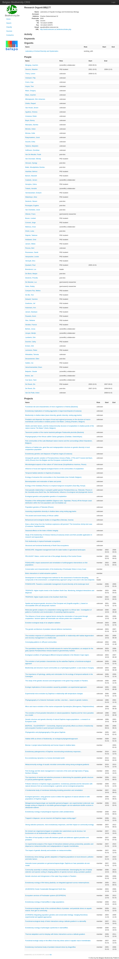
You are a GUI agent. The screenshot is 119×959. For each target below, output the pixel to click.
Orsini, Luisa (29, 231)
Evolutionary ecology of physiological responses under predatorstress (49, 812)
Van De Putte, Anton (32, 393)
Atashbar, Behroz (31, 171)
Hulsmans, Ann (30, 308)
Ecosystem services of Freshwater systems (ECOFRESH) (45, 895)
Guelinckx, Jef (30, 303)
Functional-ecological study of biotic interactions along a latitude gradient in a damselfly (55, 921)
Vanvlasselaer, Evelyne (33, 193)
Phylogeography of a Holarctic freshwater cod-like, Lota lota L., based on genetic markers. (56, 700)
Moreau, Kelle (30, 133)
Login (113, 2)
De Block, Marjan (31, 273)
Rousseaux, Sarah (31, 252)
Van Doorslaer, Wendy (33, 159)
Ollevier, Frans (30, 214)
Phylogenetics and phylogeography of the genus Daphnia (45, 732)
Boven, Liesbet (30, 218)
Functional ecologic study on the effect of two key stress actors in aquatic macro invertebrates (58, 940)
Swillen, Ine (29, 363)
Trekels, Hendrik (31, 188)
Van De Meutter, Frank (33, 154)
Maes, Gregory (30, 91)
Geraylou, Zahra (31, 184)
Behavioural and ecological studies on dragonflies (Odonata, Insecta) (49, 520)
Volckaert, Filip (30, 78)
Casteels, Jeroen (31, 180)
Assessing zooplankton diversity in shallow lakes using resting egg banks (50, 511)
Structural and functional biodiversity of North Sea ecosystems (47, 545)
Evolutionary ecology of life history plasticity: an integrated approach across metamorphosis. (57, 883)
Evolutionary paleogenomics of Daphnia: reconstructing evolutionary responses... (53, 751)
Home (8, 19)
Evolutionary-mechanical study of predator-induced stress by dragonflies (50, 947)
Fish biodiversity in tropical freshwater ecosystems (42, 541)
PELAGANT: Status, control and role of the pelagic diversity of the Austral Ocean (53, 556)
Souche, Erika (30, 142)
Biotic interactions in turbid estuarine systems (41, 573)
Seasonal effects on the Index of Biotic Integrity (41, 530)
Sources (9, 31)
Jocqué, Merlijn (30, 333)
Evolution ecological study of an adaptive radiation (42, 623)
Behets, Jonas (30, 329)
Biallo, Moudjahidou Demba (35, 167)
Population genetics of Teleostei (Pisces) (39, 507)
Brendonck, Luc (30, 269)
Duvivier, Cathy (30, 342)
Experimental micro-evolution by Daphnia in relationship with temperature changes (54, 693)
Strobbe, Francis (31, 325)
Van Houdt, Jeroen (31, 108)
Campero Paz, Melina (32, 291)
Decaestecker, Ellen (32, 359)
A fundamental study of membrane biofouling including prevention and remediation (54, 790)
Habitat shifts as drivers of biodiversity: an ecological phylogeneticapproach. (51, 739)
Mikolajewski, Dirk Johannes (35, 99)
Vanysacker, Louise (32, 256)
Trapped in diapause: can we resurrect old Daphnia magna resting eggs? (50, 818)
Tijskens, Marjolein (31, 146)
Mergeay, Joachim (31, 65)
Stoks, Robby (30, 286)
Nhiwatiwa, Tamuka (32, 354)
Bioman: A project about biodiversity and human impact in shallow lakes (50, 745)
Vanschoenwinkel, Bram (33, 367)
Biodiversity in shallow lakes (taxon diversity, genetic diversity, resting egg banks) (53, 415)
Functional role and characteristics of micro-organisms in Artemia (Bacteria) (51, 407)
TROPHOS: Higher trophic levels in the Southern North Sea (46, 597)
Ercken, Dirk (29, 346)
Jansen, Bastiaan (31, 312)
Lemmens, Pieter (31, 350)
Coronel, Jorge (30, 222)
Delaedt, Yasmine (31, 299)
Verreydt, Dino (30, 261)
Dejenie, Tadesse (31, 235)
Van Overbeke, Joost (32, 210)
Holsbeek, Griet (30, 239)
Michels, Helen (30, 129)
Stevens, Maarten (31, 69)
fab (51, 954)
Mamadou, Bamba (31, 125)
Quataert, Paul (30, 265)
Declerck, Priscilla (31, 278)
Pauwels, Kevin (30, 316)
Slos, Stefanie (30, 320)
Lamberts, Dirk (30, 337)
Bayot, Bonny (30, 120)
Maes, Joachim (30, 95)
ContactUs (10, 35)
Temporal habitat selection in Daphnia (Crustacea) (42, 473)
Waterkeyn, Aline (31, 197)
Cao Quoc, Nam (31, 380)
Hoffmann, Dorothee (32, 150)
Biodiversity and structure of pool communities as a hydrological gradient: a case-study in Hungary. (59, 668)
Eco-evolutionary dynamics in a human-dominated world (44, 758)
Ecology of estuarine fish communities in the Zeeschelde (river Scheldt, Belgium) (53, 477)
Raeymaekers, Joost (32, 137)
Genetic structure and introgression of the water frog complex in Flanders (50, 876)
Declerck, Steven (31, 201)
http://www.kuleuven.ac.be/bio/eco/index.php (55, 29)
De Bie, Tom (29, 295)
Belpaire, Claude (31, 371)
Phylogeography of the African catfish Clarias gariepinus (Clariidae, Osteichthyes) (53, 437)
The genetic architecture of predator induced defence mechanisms (48, 629)
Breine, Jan (29, 376)
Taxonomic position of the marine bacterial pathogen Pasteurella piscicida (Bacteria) (54, 432)
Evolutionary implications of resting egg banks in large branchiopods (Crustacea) (53, 411)
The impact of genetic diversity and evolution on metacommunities (48, 850)
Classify (9, 27)
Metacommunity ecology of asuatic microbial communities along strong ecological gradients (57, 764)
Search (8, 23)
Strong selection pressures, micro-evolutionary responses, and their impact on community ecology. (59, 825)
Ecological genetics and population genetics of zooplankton (46, 496)
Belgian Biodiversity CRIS (16, 2)
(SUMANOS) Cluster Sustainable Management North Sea (45, 889)
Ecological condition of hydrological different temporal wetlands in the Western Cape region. (57, 655)
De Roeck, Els (30, 384)
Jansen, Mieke (30, 244)
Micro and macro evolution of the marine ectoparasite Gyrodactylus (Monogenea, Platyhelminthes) (59, 706)
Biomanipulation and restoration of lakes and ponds (43, 481)
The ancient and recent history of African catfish (42, 516)
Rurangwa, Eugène (32, 205)
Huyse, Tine (29, 86)
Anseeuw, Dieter (31, 116)
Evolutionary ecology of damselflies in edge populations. (44, 902)
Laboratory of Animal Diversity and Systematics (41, 51)
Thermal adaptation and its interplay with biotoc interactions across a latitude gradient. (55, 934)
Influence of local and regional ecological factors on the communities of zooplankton (54, 469)
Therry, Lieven (30, 74)
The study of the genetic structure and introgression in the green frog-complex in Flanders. (56, 681)
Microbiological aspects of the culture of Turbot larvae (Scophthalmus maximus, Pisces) (55, 464)
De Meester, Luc (31, 282)
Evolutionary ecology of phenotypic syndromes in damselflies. (46, 928)
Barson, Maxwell (31, 176)
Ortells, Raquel (30, 103)
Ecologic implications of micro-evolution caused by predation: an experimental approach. (56, 687)
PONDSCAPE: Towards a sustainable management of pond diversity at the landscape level (57, 584)
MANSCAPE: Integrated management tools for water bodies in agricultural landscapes (55, 550)
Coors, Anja (29, 82)
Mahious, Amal (30, 227)
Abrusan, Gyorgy (31, 163)
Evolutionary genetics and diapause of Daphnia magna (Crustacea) (48, 454)
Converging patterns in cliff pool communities (41, 642)
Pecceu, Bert (29, 248)
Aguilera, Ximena (31, 112)
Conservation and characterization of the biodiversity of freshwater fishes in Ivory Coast (55, 569)
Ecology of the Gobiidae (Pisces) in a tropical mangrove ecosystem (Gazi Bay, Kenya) (55, 486)
